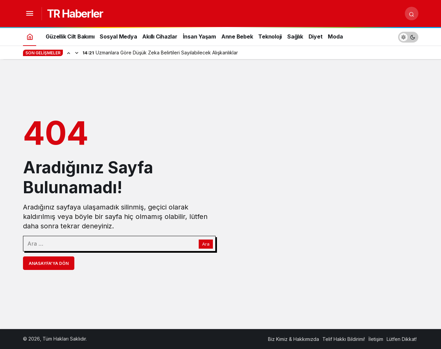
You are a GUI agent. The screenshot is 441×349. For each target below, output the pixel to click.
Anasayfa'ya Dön (49, 263)
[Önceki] (69, 52)
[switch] (408, 36)
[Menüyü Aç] (29, 13)
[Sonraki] (77, 52)
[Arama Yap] (411, 13)
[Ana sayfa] (29, 36)
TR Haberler (75, 13)
